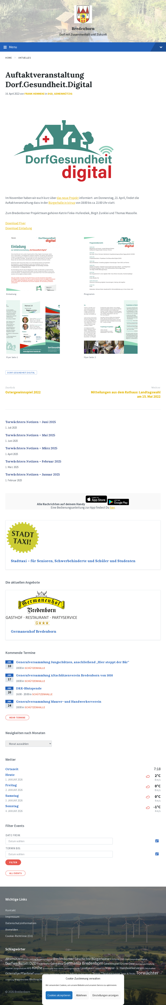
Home (8, 57)
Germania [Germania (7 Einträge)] (56, 964)
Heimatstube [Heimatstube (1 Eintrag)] (140, 964)
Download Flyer (15, 223)
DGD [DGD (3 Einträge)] (122, 959)
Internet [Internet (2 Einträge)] (9, 968)
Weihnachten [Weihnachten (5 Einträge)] (37, 979)
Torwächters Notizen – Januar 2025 (32, 474)
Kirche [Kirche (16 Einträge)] (37, 967)
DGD (50, 93)
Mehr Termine (17, 717)
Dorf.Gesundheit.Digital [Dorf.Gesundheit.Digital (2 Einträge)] (136, 959)
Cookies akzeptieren (59, 995)
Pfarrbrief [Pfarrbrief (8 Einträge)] (27, 973)
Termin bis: (13, 848)
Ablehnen (81, 995)
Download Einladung (18, 228)
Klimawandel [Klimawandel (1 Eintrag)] (48, 968)
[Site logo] (83, 22)
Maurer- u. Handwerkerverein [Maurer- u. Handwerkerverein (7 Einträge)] (124, 968)
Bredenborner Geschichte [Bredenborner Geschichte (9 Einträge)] (72, 959)
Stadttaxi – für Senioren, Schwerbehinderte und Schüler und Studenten (73, 561)
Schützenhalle (35, 668)
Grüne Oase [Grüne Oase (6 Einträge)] (127, 964)
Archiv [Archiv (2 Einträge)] (26, 959)
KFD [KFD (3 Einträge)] (29, 968)
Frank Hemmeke (34, 93)
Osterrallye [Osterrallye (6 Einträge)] (12, 973)
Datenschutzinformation (20, 923)
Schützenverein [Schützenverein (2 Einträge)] (41, 973)
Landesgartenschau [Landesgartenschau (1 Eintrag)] (72, 968)
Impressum (12, 916)
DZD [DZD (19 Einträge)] (32, 963)
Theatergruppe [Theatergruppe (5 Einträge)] (110, 973)
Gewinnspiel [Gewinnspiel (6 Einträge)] (112, 964)
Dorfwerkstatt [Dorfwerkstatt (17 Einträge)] (17, 963)
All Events (15, 873)
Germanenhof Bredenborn (33, 631)
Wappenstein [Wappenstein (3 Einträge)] (21, 979)
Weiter (155, 387)
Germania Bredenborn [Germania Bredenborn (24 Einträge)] (83, 963)
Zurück (10, 387)
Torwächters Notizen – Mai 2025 (30, 435)
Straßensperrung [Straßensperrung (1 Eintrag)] (85, 974)
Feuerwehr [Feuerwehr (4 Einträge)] (43, 963)
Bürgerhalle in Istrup (61, 203)
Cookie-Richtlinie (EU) (19, 936)
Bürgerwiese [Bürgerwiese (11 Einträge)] (100, 958)
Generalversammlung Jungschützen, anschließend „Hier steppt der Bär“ (72, 662)
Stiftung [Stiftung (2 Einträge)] (73, 973)
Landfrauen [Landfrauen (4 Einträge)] (87, 968)
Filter (13, 862)
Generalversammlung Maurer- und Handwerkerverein (58, 702)
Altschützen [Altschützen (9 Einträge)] (14, 959)
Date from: (13, 835)
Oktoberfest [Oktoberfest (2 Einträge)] (149, 968)
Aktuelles (24, 57)
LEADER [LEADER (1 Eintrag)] (98, 968)
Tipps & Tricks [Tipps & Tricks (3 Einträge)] (128, 973)
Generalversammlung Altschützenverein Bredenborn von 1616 (64, 675)
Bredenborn (83, 28)
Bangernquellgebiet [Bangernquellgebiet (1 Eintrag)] (45, 959)
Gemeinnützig (63, 93)
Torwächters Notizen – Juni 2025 (30, 422)
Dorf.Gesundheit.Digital (21, 372)
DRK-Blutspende (29, 688)
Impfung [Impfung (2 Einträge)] (150, 963)
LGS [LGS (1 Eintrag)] (103, 968)
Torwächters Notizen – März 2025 (31, 448)
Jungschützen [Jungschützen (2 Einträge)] (20, 968)
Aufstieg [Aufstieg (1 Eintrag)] (33, 959)
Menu (83, 47)
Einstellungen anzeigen (105, 995)
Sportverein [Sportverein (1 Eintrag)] (64, 974)
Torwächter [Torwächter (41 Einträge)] (147, 973)
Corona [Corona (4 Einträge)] (114, 959)
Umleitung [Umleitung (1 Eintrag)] (9, 980)
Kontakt (10, 910)
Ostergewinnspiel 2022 (23, 392)
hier (112, 507)
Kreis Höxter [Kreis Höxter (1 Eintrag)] (59, 968)
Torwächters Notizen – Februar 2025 (33, 461)
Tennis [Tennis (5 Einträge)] (96, 973)
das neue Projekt (68, 198)
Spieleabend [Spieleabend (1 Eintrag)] (54, 974)
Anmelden (11, 929)
